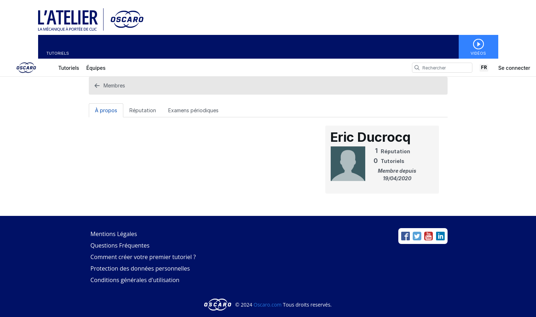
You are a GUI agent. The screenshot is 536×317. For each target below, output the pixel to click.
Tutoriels (57, 53)
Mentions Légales (114, 234)
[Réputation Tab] (142, 110)
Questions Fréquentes (120, 245)
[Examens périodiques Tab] (193, 110)
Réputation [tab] (142, 110)
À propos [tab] (106, 110)
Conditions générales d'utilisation (135, 280)
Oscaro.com (267, 304)
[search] (417, 67)
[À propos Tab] (106, 110)
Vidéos (478, 53)
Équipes (95, 68)
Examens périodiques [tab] (193, 110)
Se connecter (514, 68)
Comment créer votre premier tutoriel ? (143, 257)
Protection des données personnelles (140, 268)
